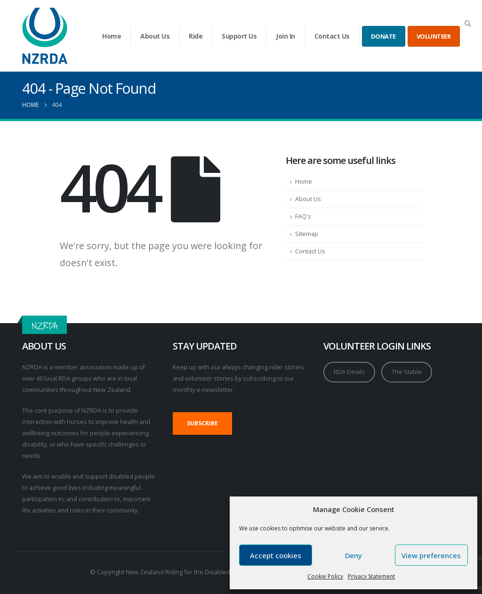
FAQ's (303, 216)
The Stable (407, 372)
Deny (353, 555)
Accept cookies (275, 555)
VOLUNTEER (434, 36)
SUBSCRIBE (202, 423)
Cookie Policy (325, 576)
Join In (285, 36)
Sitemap (306, 234)
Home (111, 36)
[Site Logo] (45, 36)
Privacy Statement (371, 576)
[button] (468, 23)
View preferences (431, 555)
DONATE (383, 36)
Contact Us (332, 36)
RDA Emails (349, 372)
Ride (195, 36)
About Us (154, 36)
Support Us (239, 36)
